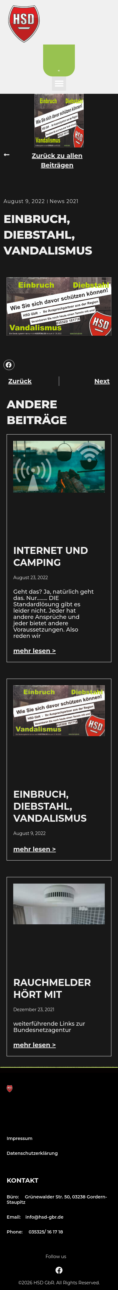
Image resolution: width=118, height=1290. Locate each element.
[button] (59, 83)
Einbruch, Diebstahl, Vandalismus (50, 806)
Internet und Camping (50, 556)
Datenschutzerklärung (32, 1153)
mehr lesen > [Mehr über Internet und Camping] (34, 651)
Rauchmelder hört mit (52, 988)
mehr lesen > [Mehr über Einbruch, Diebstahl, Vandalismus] (34, 849)
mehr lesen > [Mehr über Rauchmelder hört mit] (34, 1045)
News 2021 (64, 201)
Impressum (19, 1138)
